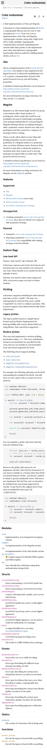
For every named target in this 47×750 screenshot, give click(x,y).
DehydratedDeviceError (12, 669)
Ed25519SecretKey (9, 608)
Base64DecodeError (10, 655)
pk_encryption (8, 554)
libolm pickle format (14, 198)
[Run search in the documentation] (23, 8)
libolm (41, 28)
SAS (18, 55)
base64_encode (8, 741)
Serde (20, 339)
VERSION (5, 720)
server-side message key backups (29, 234)
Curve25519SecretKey (10, 586)
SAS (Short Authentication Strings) (20, 205)
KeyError (5, 677)
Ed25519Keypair (8, 591)
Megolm (9, 195)
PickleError (6, 694)
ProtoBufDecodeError (11, 634)
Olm (7, 191)
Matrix (17, 33)
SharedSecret (7, 639)
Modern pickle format (15, 202)
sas (3, 562)
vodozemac (38, 2)
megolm (5, 543)
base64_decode (8, 735)
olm (3, 548)
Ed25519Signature (9, 617)
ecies (4, 534)
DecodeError (7, 660)
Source (5, 18)
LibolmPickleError (9, 686)
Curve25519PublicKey (10, 580)
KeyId (4, 625)
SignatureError (8, 703)
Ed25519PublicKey (9, 600)
